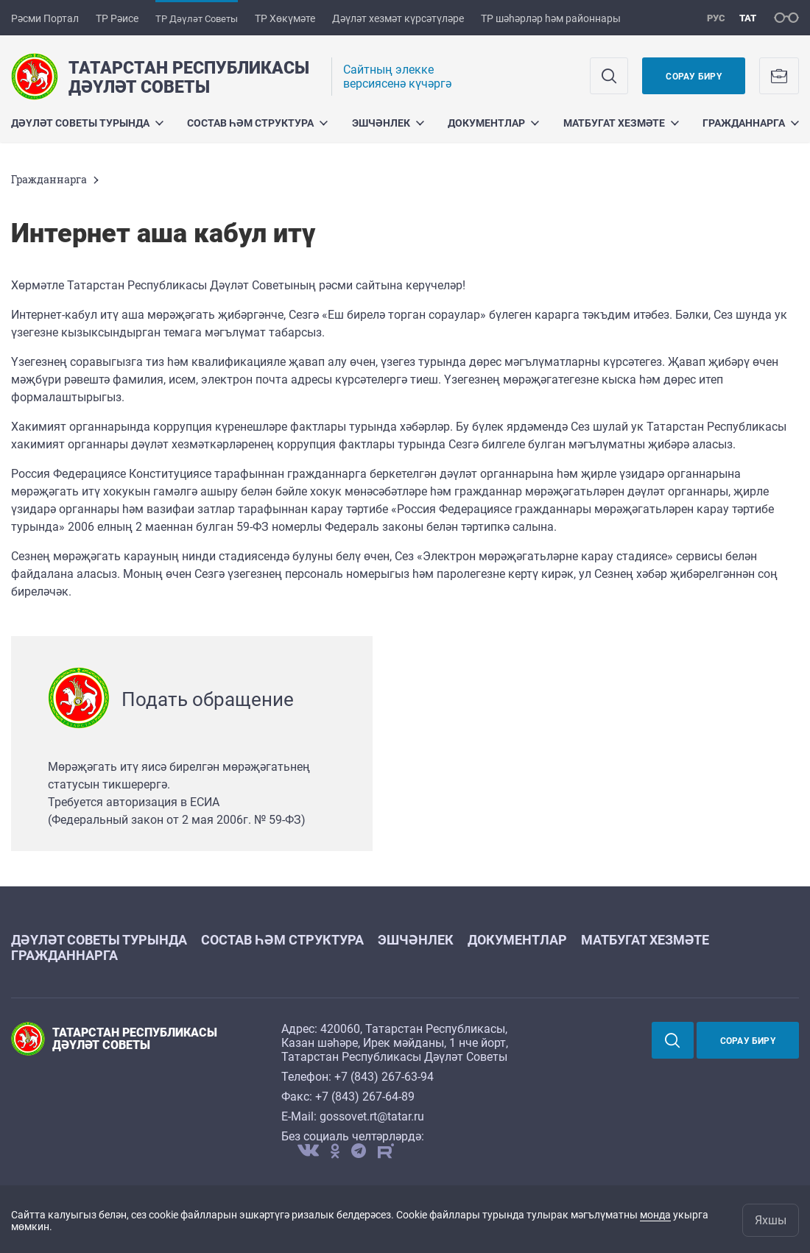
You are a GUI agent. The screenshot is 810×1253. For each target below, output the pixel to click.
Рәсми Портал (45, 18)
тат (747, 18)
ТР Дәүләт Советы (196, 18)
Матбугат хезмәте (621, 123)
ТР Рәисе (117, 18)
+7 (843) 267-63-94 (384, 1077)
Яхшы (770, 1220)
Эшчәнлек (388, 123)
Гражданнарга (750, 123)
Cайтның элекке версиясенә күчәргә (397, 77)
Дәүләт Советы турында (87, 123)
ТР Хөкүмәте (285, 18)
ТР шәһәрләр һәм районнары (551, 18)
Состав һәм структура (257, 123)
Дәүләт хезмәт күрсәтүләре (398, 18)
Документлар (493, 123)
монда (655, 1215)
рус (716, 18)
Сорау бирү (693, 76)
